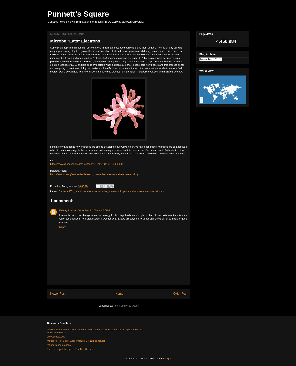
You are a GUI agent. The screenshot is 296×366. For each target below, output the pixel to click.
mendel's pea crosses (59, 345)
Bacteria (63, 191)
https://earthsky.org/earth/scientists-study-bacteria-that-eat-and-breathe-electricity (94, 174)
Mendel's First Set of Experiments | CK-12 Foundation (76, 340)
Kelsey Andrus (67, 210)
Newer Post (58, 293)
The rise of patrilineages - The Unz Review (70, 349)
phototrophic (115, 191)
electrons (92, 191)
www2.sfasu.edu (56, 336)
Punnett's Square (78, 14)
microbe (102, 191)
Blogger (166, 358)
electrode (81, 191)
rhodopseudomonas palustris (148, 191)
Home (119, 293)
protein (127, 191)
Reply (62, 227)
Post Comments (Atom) (126, 305)
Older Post (180, 293)
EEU (71, 191)
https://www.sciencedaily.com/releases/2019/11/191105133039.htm (86, 164)
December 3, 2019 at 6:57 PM (94, 210)
